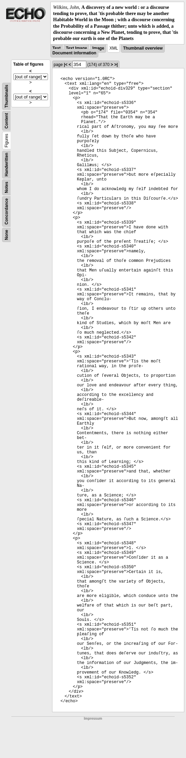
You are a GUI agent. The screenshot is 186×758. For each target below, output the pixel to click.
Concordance (6, 211)
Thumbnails (6, 96)
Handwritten (6, 164)
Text (56, 48)
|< (65, 64)
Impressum (93, 718)
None (6, 235)
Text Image (76, 48)
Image (98, 48)
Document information (74, 53)
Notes (6, 187)
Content (6, 121)
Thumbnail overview (142, 48)
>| (115, 64)
